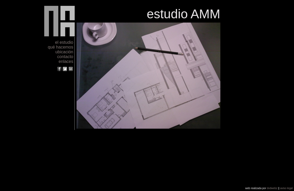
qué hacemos (60, 47)
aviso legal (286, 188)
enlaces (66, 61)
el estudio (64, 42)
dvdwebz (272, 188)
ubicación (64, 52)
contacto (65, 56)
